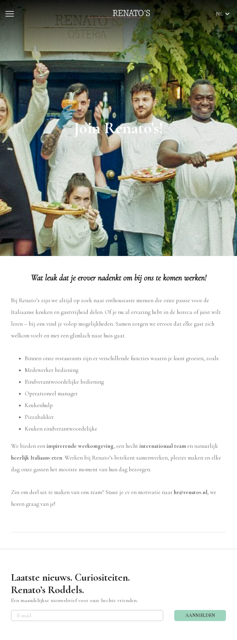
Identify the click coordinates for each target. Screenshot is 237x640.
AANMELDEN (200, 615)
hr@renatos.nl (190, 492)
